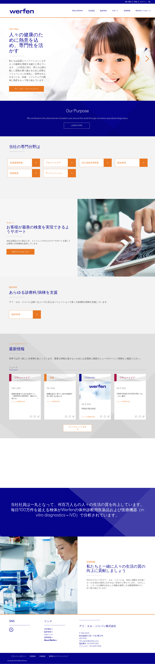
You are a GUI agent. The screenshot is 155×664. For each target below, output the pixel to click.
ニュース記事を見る (18, 401)
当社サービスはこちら (20, 252)
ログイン (143, 2)
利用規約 (33, 656)
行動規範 (42, 656)
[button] (147, 77)
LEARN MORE (76, 125)
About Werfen (77, 11)
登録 (135, 2)
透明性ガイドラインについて (58, 656)
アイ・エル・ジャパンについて (26, 89)
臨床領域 (103, 11)
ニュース (13, 367)
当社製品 (91, 11)
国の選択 (128, 2)
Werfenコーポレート (143, 11)
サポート (115, 11)
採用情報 (127, 11)
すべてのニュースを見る (77, 428)
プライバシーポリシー (18, 656)
